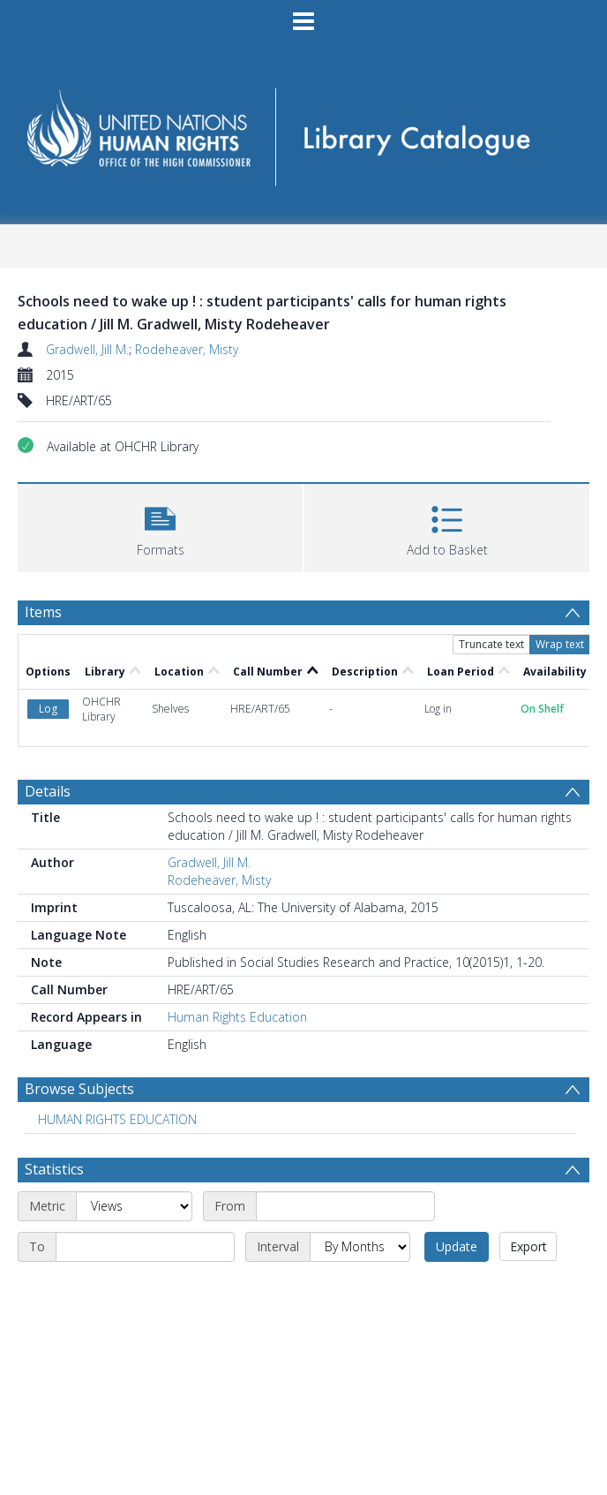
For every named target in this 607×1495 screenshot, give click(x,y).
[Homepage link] (303, 131)
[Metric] (134, 1206)
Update (456, 1246)
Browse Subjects (79, 1089)
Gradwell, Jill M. (87, 349)
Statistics (54, 1169)
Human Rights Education (237, 1016)
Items (43, 612)
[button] (160, 526)
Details (48, 791)
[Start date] (345, 1206)
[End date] (145, 1247)
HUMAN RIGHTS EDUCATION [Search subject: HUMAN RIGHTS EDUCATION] (117, 1119)
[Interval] (360, 1247)
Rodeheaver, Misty (186, 349)
